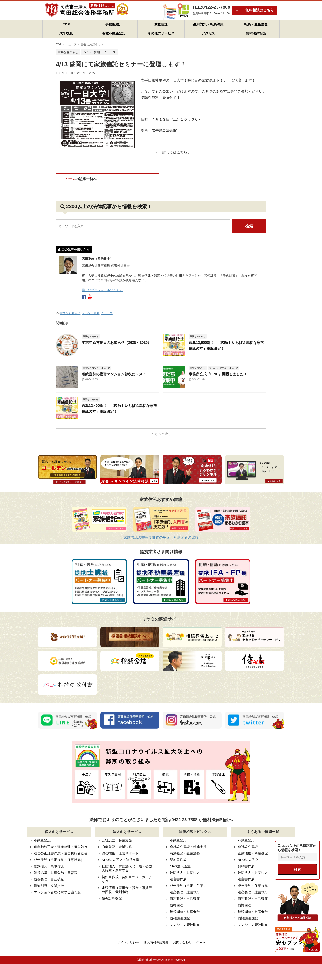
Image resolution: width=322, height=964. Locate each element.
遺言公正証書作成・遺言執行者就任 (60, 853)
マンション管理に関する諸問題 (57, 892)
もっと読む (163, 434)
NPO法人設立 (180, 866)
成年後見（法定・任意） (188, 886)
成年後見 (66, 33)
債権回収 (176, 905)
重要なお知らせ (70, 313)
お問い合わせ (182, 942)
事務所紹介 (113, 24)
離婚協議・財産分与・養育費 (55, 873)
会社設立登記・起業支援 (188, 847)
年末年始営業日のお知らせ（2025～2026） (116, 343)
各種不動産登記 (113, 33)
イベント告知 (91, 313)
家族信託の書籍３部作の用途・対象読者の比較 (161, 537)
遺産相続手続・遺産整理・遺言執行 (60, 847)
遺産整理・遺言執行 (185, 892)
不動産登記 (42, 840)
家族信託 (161, 24)
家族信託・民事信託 (49, 866)
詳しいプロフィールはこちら (102, 290)
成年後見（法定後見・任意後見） (59, 860)
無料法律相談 (256, 33)
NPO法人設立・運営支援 (120, 860)
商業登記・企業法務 (117, 847)
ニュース (78, 179)
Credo (200, 942)
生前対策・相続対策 (208, 24)
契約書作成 (178, 860)
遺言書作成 (178, 879)
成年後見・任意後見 (253, 886)
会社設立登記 (248, 847)
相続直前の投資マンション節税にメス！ (114, 374)
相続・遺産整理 (255, 24)
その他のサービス (161, 33)
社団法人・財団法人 (185, 873)
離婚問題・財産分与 (185, 911)
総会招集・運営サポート (120, 853)
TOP (66, 24)
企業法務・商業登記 (253, 853)
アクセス (208, 33)
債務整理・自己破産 (49, 879)
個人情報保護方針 (156, 942)
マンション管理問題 (185, 924)
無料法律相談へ (218, 819)
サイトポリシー (128, 942)
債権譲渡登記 (112, 898)
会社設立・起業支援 (117, 840)
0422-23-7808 (184, 819)
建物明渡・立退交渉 (49, 886)
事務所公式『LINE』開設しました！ (218, 374)
